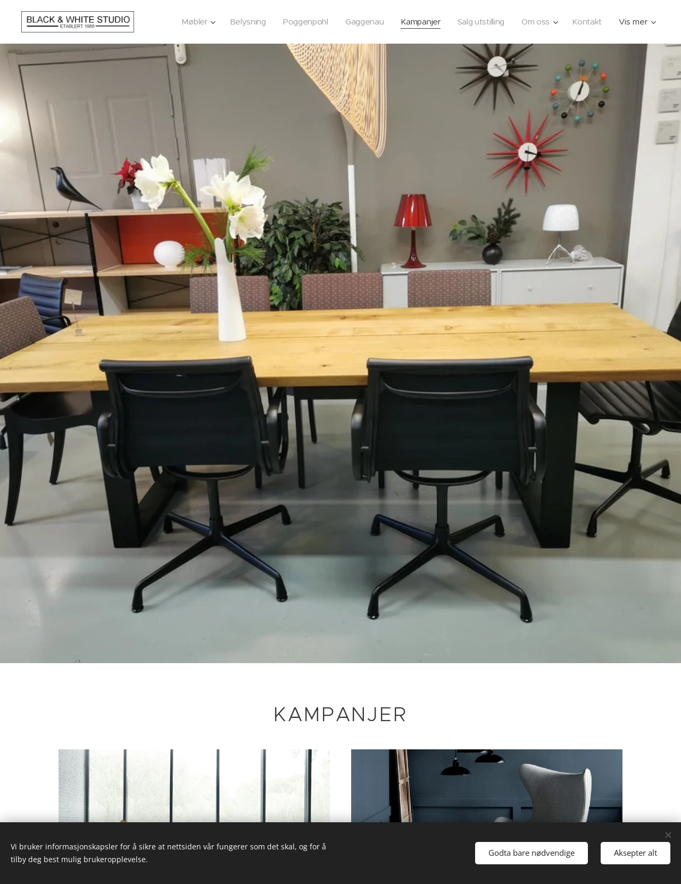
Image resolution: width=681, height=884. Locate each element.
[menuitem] (189, 22)
